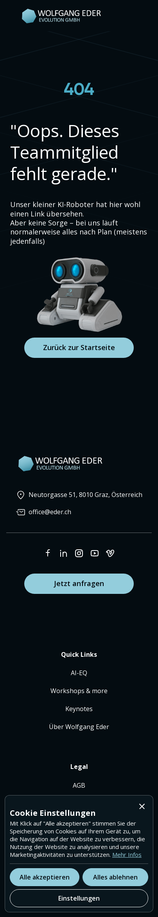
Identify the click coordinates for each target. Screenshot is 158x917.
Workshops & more (79, 690)
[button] (142, 806)
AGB (79, 785)
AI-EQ (79, 673)
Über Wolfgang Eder (79, 726)
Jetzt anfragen (79, 583)
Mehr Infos (127, 854)
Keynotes (79, 708)
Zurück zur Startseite (79, 347)
